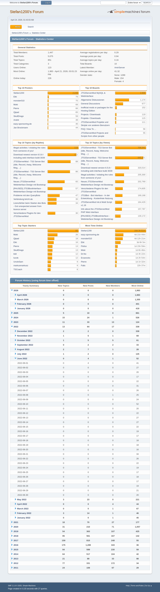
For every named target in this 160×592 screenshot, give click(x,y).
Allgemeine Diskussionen (92, 100)
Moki (15, 104)
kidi (15, 254)
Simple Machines (29, 586)
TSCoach (17, 269)
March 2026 (23, 299)
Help (127, 586)
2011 (16, 568)
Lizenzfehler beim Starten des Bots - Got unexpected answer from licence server (29, 206)
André (16, 120)
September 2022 (25, 345)
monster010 (18, 100)
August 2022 (23, 349)
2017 (16, 540)
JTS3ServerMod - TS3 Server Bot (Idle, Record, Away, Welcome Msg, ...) (29, 164)
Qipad (16, 112)
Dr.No (83, 254)
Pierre (16, 108)
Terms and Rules (137, 586)
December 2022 (24, 331)
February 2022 (24, 513)
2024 (16, 317)
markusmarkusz (20, 265)
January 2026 (23, 308)
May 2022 (21, 499)
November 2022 (25, 336)
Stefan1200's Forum (26, 12)
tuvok (15, 258)
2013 (16, 558)
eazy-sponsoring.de (22, 124)
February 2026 (24, 304)
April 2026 (22, 295)
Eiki (15, 97)
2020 (16, 527)
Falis (83, 265)
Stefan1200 (18, 93)
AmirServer (119, 67)
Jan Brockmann (20, 127)
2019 (16, 531)
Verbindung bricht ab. (23, 199)
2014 (16, 554)
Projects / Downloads (90, 114)
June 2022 (22, 358)
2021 (16, 522)
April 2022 (22, 504)
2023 (16, 322)
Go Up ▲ (148, 586)
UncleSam (18, 262)
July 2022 (22, 354)
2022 (16, 326)
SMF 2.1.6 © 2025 (15, 586)
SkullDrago (18, 116)
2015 (16, 549)
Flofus (84, 246)
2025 (16, 313)
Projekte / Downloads (91, 118)
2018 (16, 536)
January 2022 (23, 518)
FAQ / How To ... (88, 129)
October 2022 (23, 340)
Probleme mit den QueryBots (26, 195)
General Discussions (90, 103)
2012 (16, 563)
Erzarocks (85, 258)
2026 (16, 290)
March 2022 (23, 508)
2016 (16, 545)
